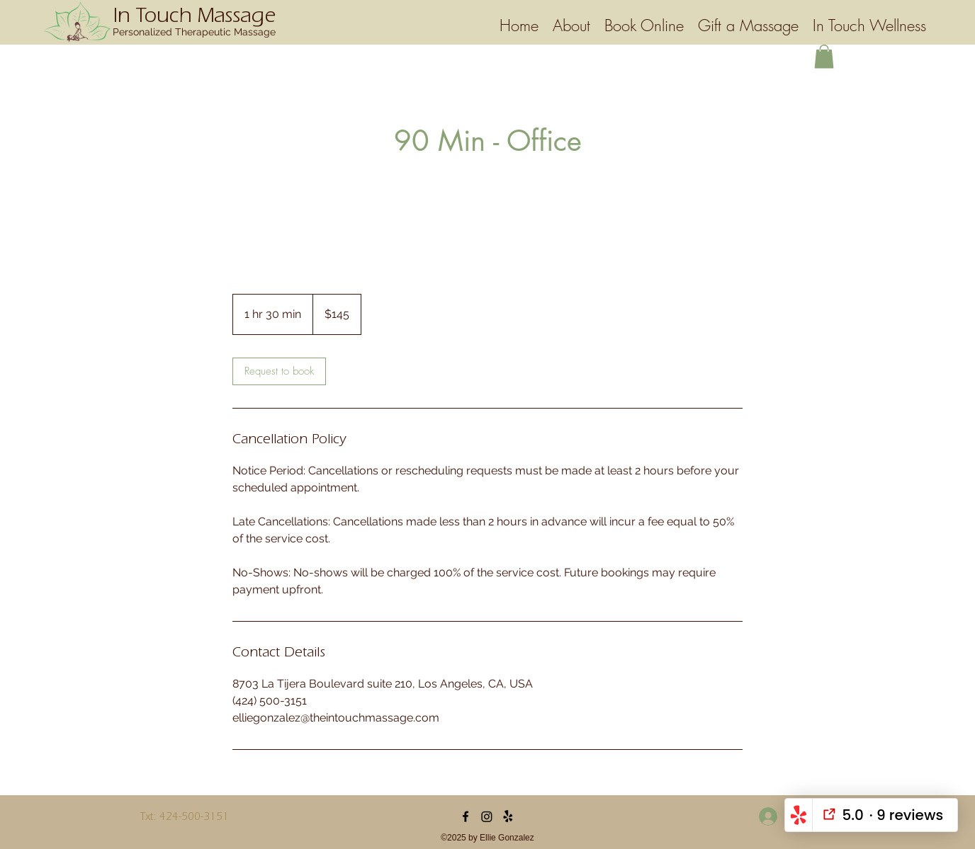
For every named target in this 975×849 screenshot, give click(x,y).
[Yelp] (508, 816)
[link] (279, 371)
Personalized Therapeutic (173, 32)
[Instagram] (487, 816)
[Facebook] (465, 816)
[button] (824, 56)
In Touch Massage (194, 18)
